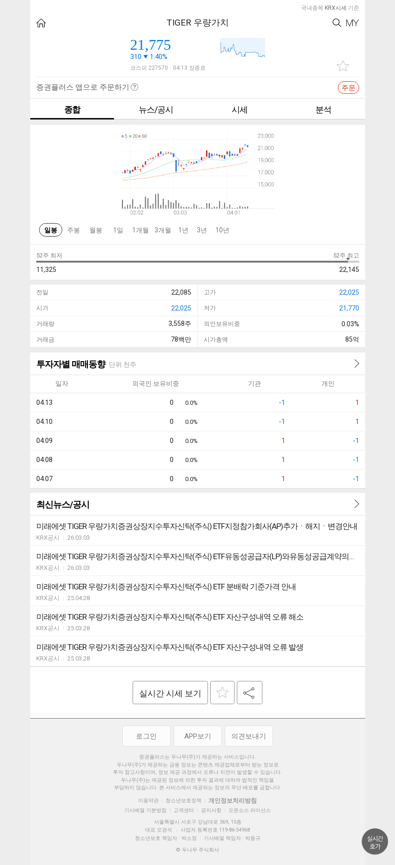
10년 (222, 230)
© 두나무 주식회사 (197, 850)
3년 (202, 230)
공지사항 (211, 810)
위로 (375, 842)
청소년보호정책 (183, 801)
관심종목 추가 (343, 65)
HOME (41, 23)
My (352, 23)
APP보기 (197, 736)
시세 (240, 109)
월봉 (95, 230)
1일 (118, 230)
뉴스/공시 (156, 109)
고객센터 (184, 810)
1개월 (140, 230)
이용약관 (148, 801)
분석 (323, 109)
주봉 (73, 230)
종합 (72, 109)
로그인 (146, 736)
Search (337, 23)
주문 (348, 88)
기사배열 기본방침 (145, 810)
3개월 (162, 230)
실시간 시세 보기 (170, 693)
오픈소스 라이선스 (249, 810)
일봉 (50, 230)
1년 (183, 230)
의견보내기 (248, 736)
